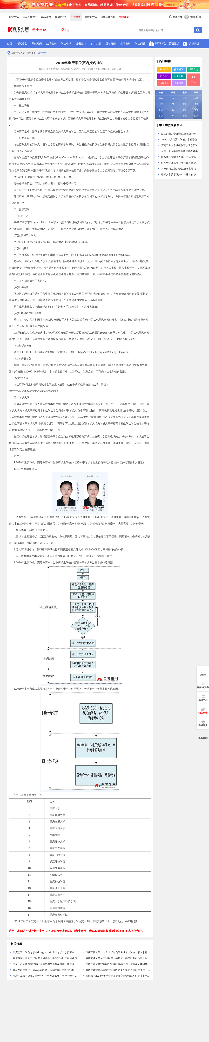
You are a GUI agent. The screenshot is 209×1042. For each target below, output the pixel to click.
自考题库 (178, 76)
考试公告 (164, 69)
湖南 (65, 30)
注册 (198, 17)
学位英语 (76, 17)
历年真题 (110, 43)
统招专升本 (61, 17)
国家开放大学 (30, 17)
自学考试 (14, 17)
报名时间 (178, 69)
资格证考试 (91, 17)
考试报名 (22, 43)
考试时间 (36, 43)
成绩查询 (51, 43)
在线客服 (203, 725)
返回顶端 (203, 738)
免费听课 (193, 80)
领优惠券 (124, 17)
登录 (189, 17)
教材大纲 (96, 43)
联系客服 (175, 16)
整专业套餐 (203, 687)
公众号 (203, 674)
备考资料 (178, 83)
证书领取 (164, 76)
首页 (9, 44)
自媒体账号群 (108, 17)
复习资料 (125, 43)
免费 (196, 98)
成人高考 (46, 17)
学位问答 (140, 43)
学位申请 (66, 43)
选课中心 (203, 700)
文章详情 (42, 52)
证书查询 (81, 43)
